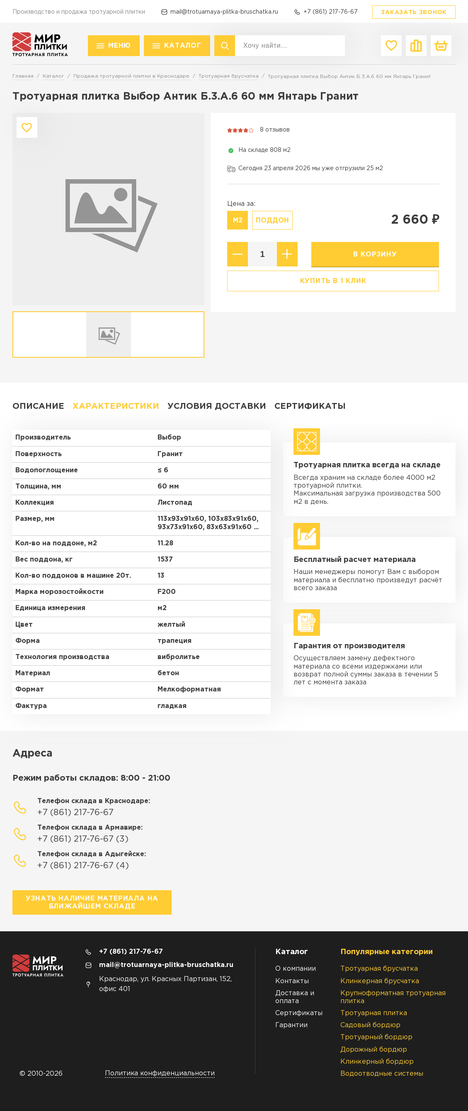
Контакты (292, 981)
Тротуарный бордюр (376, 1037)
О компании (295, 969)
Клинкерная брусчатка (379, 981)
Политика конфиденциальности (159, 1073)
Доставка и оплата (294, 997)
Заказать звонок (414, 12)
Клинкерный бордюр (377, 1062)
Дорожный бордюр (373, 1050)
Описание (38, 406)
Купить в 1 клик (333, 281)
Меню (119, 46)
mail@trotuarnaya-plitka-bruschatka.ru (224, 12)
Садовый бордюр (370, 1025)
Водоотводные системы (381, 1074)
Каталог (182, 46)
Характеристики (116, 406)
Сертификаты (310, 406)
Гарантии (291, 1025)
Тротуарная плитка (373, 1013)
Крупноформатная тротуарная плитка (393, 997)
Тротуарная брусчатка (379, 969)
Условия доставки (216, 406)
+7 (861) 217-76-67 (330, 12)
